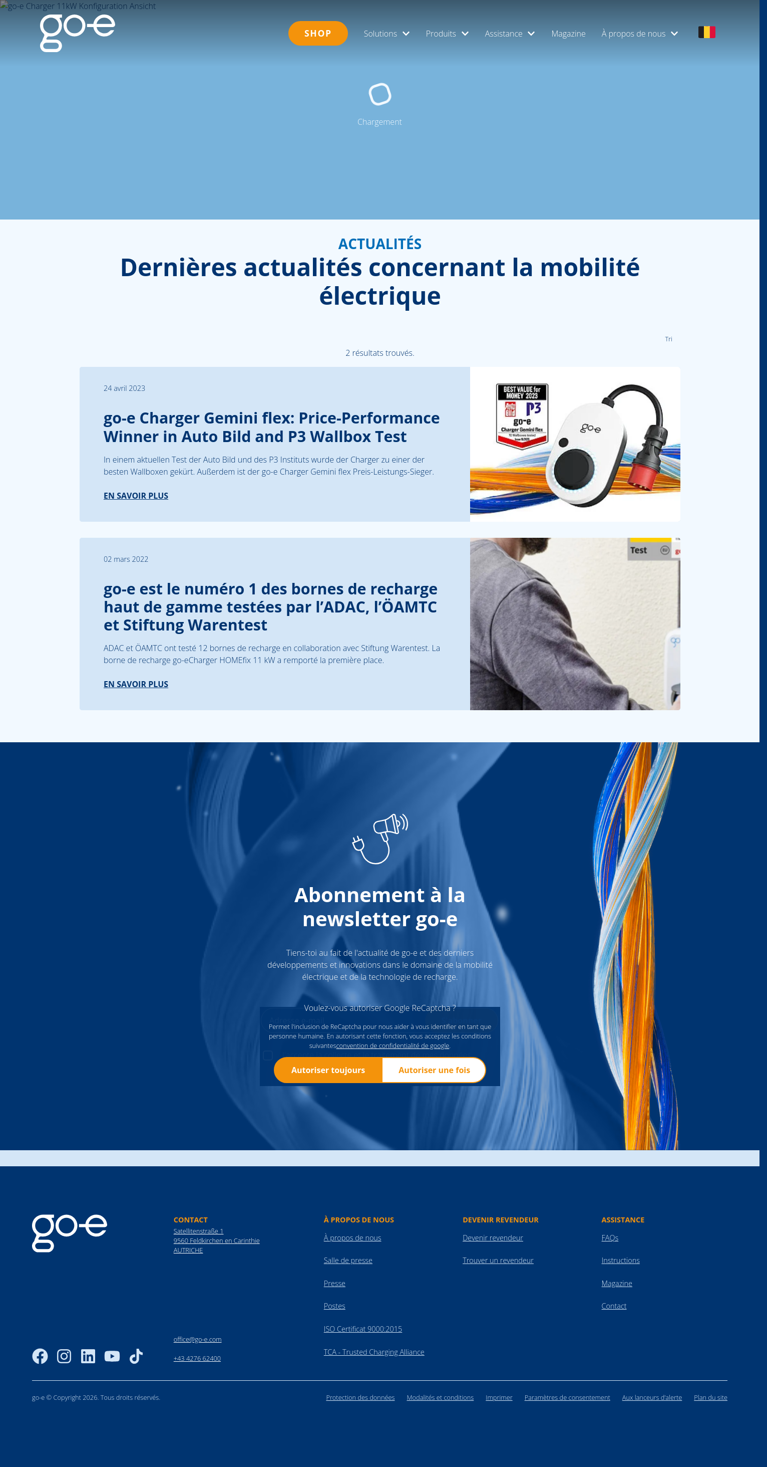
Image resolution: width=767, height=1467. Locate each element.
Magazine (568, 33)
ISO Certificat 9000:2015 (363, 1410)
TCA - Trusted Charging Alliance (374, 1433)
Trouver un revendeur (498, 1341)
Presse (334, 1364)
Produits (447, 33)
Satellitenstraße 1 (199, 1312)
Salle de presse (348, 1341)
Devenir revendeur (493, 1319)
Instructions (621, 1341)
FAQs (610, 1319)
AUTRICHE (188, 1331)
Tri (668, 420)
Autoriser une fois (434, 1151)
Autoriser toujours (327, 1151)
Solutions (387, 33)
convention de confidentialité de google (392, 1126)
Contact (614, 1387)
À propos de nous (640, 33)
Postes (334, 1387)
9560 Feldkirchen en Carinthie (217, 1321)
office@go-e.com (198, 1420)
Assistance (510, 33)
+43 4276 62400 (197, 1439)
